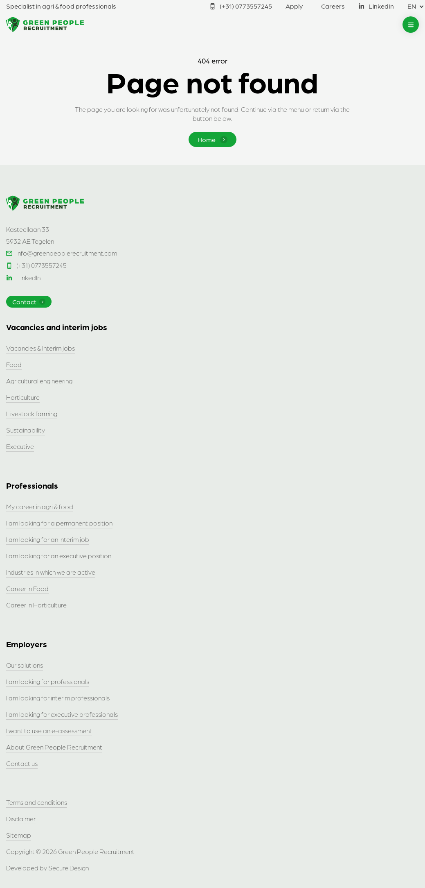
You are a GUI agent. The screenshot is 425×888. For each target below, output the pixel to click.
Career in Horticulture (36, 605)
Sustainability (25, 430)
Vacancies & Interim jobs (40, 348)
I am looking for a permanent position (59, 523)
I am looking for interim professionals (58, 698)
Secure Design (68, 868)
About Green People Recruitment (54, 747)
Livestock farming (31, 413)
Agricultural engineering (39, 381)
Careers (333, 6)
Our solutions (24, 665)
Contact (28, 302)
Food (14, 364)
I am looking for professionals (47, 681)
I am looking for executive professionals (62, 714)
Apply (294, 6)
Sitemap (18, 835)
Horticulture (23, 397)
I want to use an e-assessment (49, 730)
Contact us (22, 763)
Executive (20, 446)
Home (212, 139)
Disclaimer (21, 818)
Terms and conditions (36, 802)
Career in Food (27, 588)
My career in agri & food (39, 506)
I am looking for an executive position (58, 556)
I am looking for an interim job (47, 539)
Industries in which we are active (50, 572)
